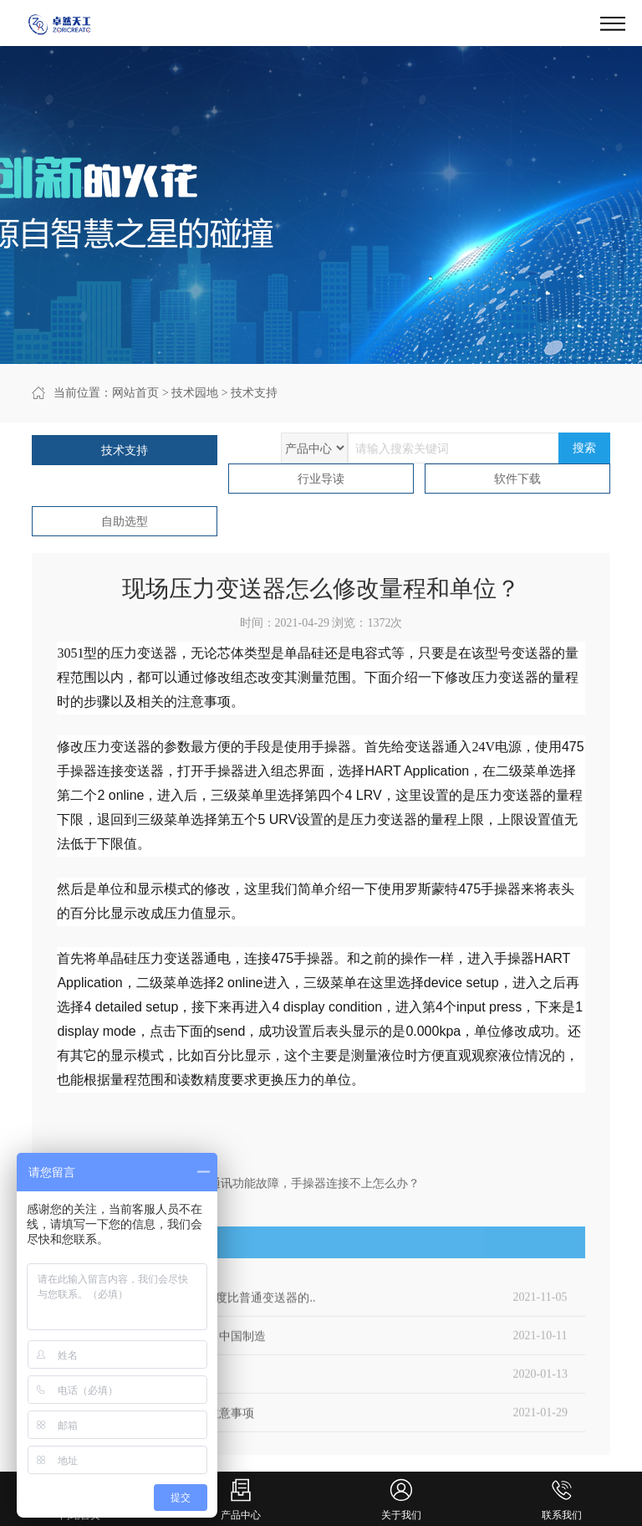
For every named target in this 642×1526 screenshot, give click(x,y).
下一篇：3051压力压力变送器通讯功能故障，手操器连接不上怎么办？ (238, 1183)
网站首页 (135, 393)
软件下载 (517, 479)
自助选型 (124, 521)
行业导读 (321, 479)
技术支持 (254, 393)
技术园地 (194, 393)
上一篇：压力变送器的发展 (127, 1163)
